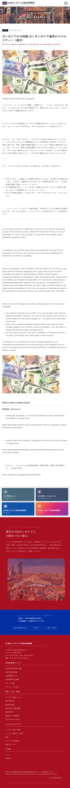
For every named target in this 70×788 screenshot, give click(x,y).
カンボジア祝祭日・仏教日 (14, 733)
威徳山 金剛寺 (51, 628)
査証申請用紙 (10, 704)
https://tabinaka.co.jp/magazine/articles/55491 (21, 475)
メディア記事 (10, 683)
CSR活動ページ (37, 628)
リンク (7, 754)
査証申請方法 (10, 701)
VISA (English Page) (12, 719)
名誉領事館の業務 (11, 672)
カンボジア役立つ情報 (13, 729)
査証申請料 (9, 712)
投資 (6, 737)
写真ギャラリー (10, 744)
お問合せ (8, 758)
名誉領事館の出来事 (12, 679)
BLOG (5, 30)
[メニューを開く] (66, 3)
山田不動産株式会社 (20, 628)
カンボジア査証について (13, 697)
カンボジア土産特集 (12, 741)
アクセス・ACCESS (12, 687)
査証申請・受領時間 (12, 715)
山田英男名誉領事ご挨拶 (13, 668)
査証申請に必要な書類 (13, 708)
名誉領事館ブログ (11, 676)
